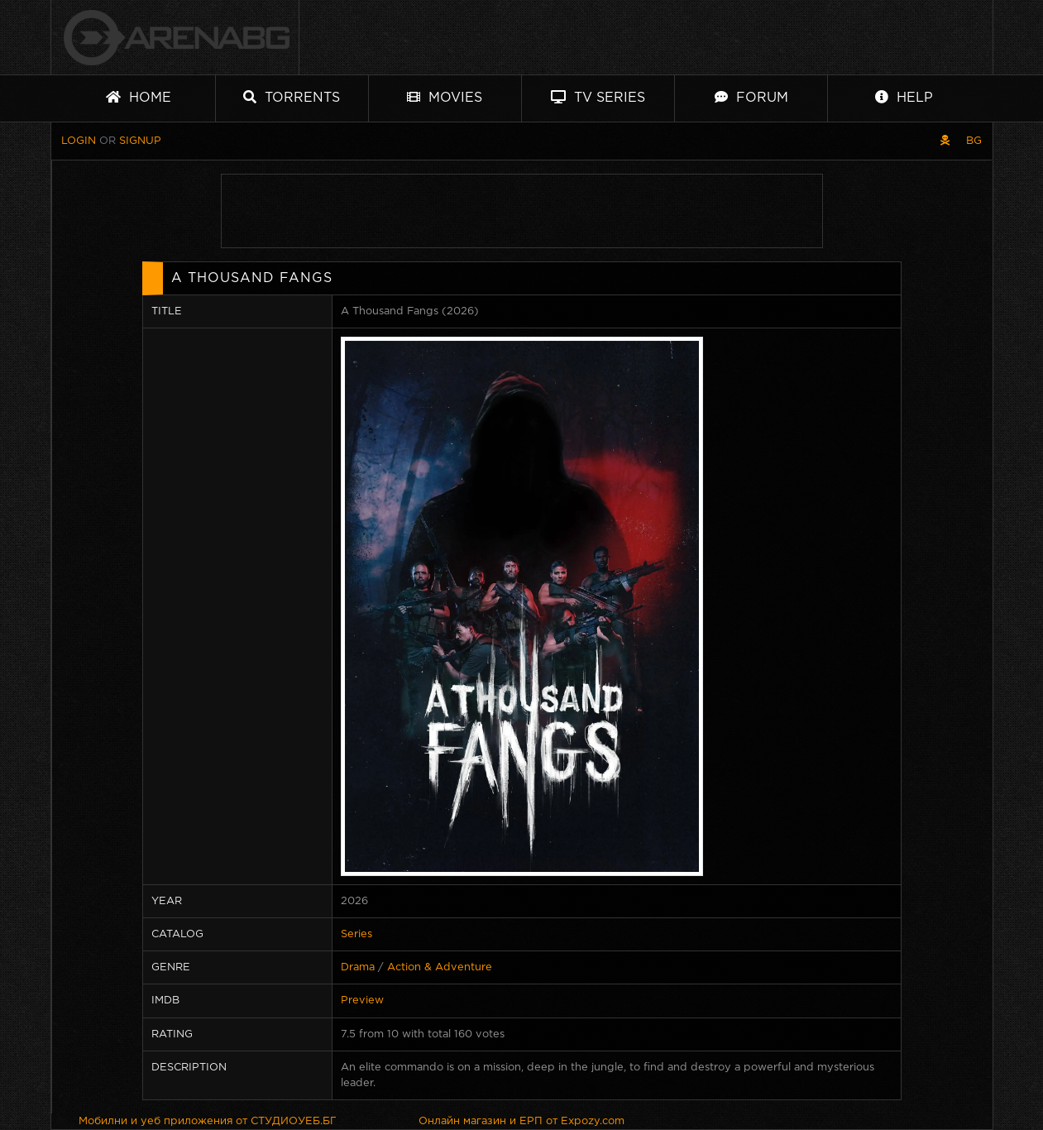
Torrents (291, 97)
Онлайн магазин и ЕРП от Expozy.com (521, 1121)
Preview (362, 1000)
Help (904, 97)
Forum (751, 97)
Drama (358, 967)
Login (78, 141)
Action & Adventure (439, 967)
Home (138, 97)
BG (974, 141)
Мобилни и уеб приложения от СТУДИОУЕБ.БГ (208, 1121)
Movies (444, 97)
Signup (140, 141)
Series (356, 934)
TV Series (598, 97)
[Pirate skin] (945, 141)
